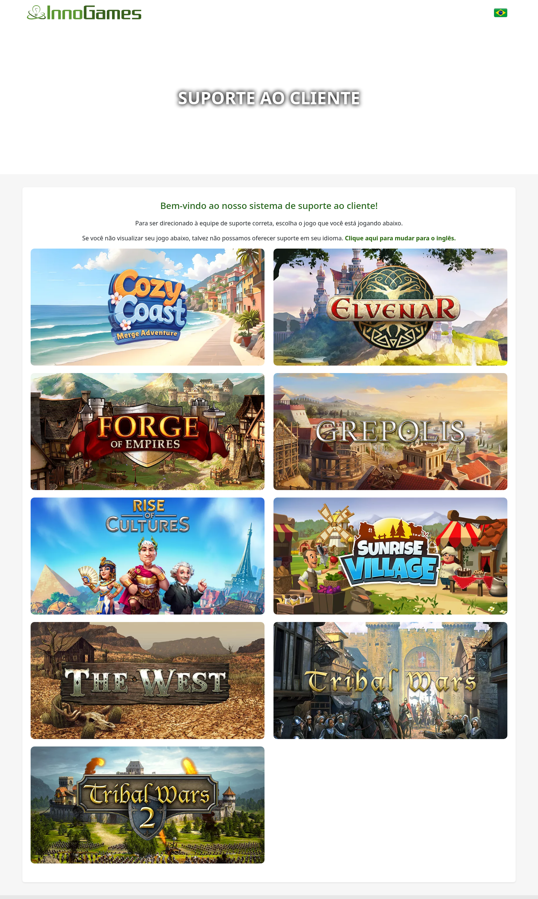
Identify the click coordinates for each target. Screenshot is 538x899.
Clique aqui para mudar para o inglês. (400, 238)
